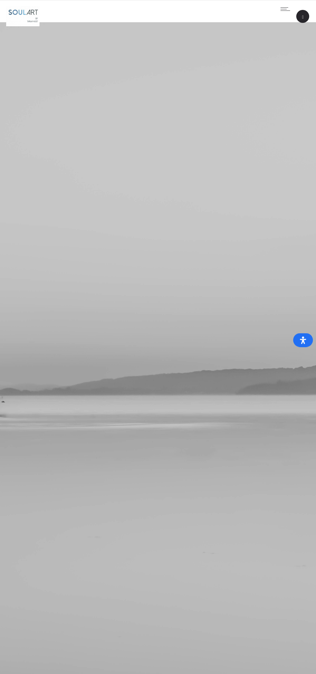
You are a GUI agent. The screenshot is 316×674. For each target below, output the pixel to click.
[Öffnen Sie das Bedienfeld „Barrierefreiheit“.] (303, 340)
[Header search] (303, 17)
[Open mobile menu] (287, 9)
